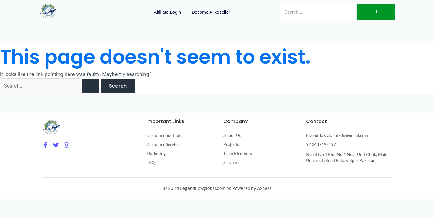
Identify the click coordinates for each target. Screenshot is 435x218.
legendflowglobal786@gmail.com (337, 135)
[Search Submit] (92, 86)
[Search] (318, 12)
